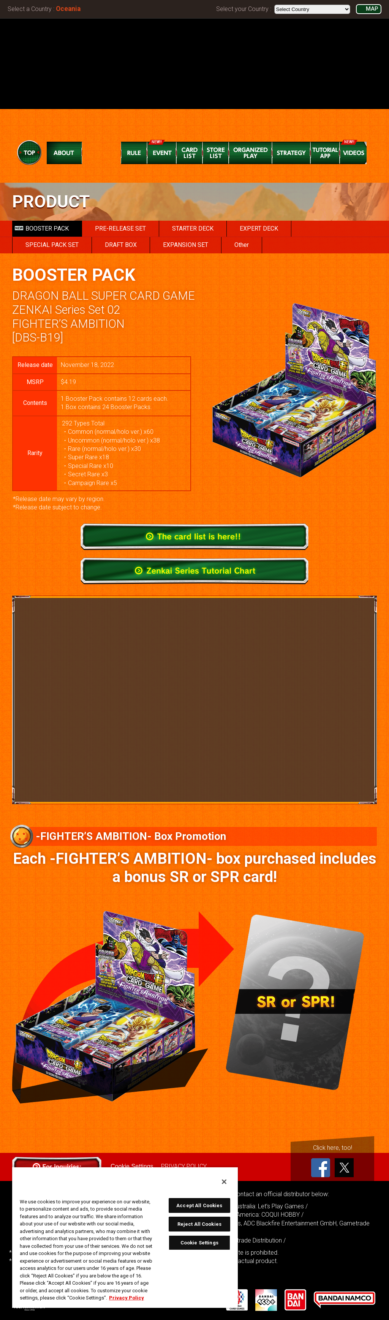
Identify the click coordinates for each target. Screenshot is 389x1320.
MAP (372, 9)
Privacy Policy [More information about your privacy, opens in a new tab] (126, 1298)
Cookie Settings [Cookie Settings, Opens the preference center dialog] (199, 1243)
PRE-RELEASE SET (120, 228)
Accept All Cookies (199, 1205)
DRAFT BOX (121, 244)
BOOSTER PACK (42, 228)
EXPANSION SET (185, 244)
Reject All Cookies (199, 1224)
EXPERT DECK (259, 228)
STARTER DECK (192, 228)
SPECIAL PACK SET (52, 244)
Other (241, 244)
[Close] (224, 1181)
